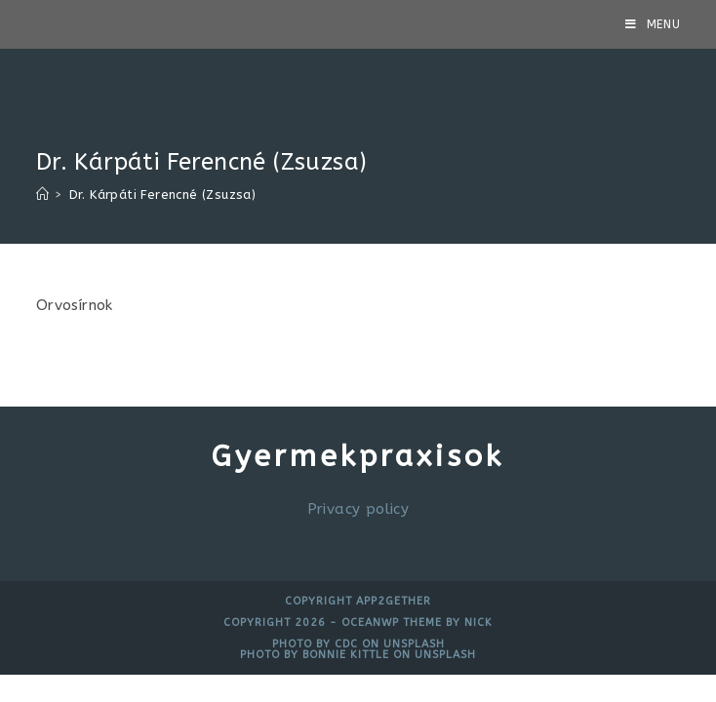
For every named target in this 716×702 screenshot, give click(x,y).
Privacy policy (358, 509)
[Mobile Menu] (653, 24)
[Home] (42, 194)
